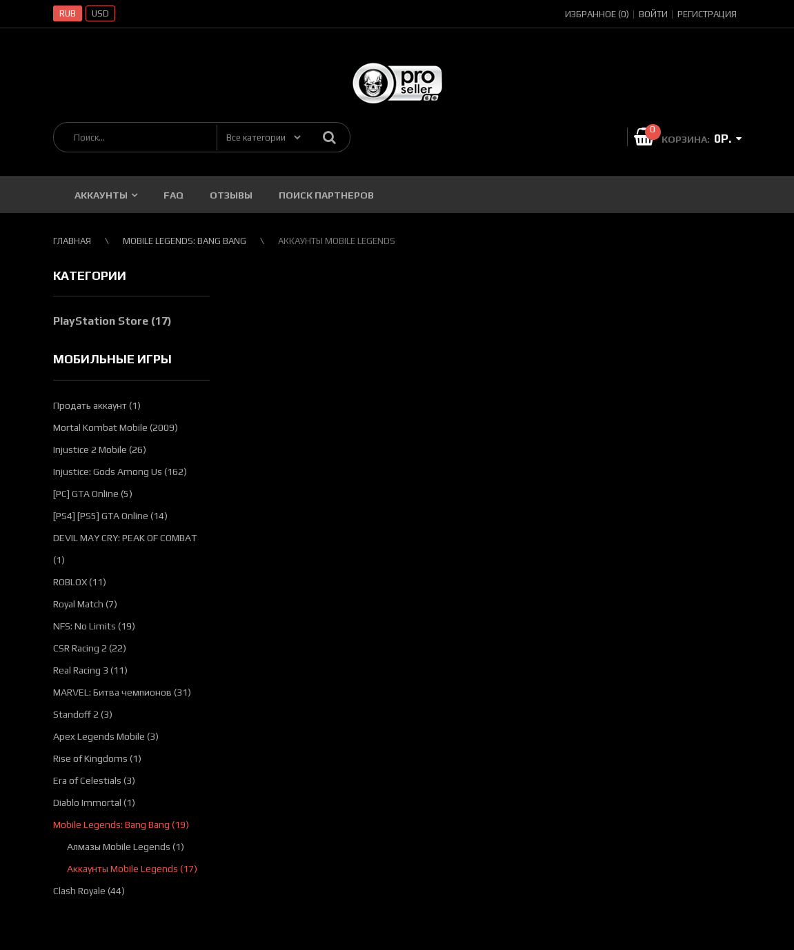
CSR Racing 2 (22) (89, 648)
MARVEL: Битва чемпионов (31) (122, 692)
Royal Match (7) (85, 603)
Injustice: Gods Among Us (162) (120, 471)
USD (100, 13)
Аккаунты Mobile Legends (336, 241)
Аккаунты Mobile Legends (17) (132, 868)
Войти (653, 14)
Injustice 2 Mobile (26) (99, 449)
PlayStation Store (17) (112, 320)
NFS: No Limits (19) (94, 625)
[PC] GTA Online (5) (92, 493)
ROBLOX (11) (79, 581)
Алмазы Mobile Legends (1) (125, 846)
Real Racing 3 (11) (90, 670)
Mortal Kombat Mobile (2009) (115, 427)
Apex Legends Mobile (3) (106, 736)
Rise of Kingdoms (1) (97, 758)
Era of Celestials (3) (94, 780)
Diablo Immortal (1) (94, 802)
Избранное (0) (597, 14)
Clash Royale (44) (89, 890)
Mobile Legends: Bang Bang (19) (121, 824)
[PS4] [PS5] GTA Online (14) (110, 515)
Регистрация (707, 14)
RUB (67, 13)
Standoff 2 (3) (82, 714)
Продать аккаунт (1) (97, 405)
